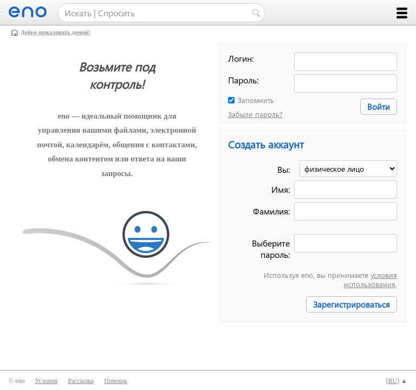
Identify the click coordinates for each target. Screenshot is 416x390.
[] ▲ (396, 381)
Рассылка (81, 381)
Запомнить (256, 100)
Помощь (115, 381)
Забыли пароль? (255, 114)
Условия (46, 381)
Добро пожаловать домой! (55, 32)
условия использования (370, 279)
